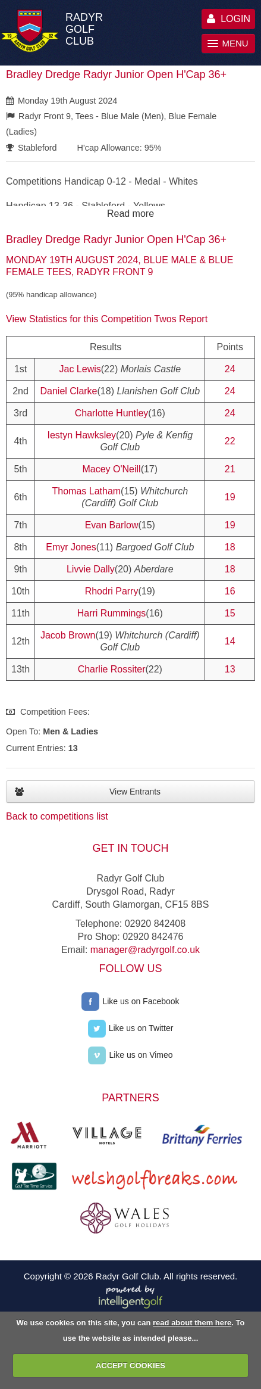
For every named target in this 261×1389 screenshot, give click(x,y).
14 (230, 641)
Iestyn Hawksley (81, 435)
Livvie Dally (91, 569)
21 (230, 469)
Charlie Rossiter (112, 669)
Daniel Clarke (68, 391)
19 (230, 497)
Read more (130, 213)
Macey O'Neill (111, 469)
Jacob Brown (68, 635)
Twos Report (180, 319)
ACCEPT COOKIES (130, 1365)
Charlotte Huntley (112, 413)
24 (230, 369)
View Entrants (88, 791)
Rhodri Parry (112, 591)
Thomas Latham (86, 491)
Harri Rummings (111, 613)
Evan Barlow (112, 525)
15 (230, 613)
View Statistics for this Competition (79, 319)
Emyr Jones (71, 547)
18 (230, 547)
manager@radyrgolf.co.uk (145, 950)
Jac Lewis (80, 369)
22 (230, 441)
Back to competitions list (57, 816)
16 (230, 591)
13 (230, 669)
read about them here (192, 1322)
